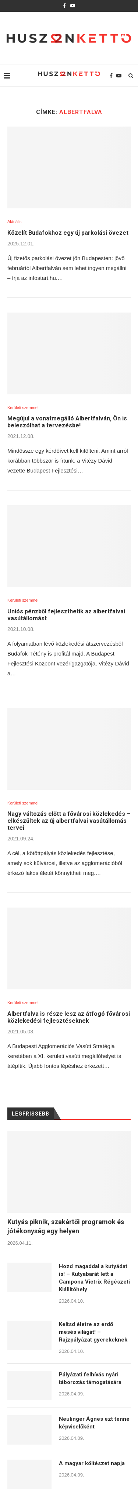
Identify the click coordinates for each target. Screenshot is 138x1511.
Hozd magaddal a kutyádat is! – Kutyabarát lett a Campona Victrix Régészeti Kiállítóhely (94, 1278)
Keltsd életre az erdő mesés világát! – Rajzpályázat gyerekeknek (93, 1332)
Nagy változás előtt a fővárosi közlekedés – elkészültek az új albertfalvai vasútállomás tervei (68, 820)
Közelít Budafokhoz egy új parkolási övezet (67, 232)
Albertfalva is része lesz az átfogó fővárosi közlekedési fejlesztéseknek (68, 1017)
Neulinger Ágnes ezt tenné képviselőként (94, 1423)
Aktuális (14, 221)
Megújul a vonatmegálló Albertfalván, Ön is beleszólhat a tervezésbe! (67, 422)
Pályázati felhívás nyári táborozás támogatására (90, 1378)
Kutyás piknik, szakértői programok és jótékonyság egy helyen (65, 1226)
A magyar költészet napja (92, 1463)
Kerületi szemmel (22, 407)
